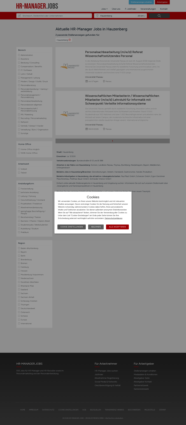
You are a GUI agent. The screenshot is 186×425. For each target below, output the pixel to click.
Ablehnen (96, 227)
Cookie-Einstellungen (71, 227)
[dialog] (93, 212)
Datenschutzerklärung (113, 218)
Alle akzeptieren (117, 227)
